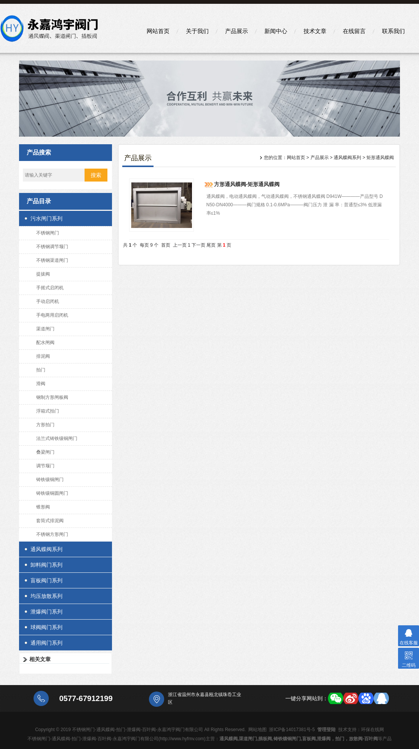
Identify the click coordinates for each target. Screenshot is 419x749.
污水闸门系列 (46, 218)
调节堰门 (45, 466)
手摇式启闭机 (50, 287)
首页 (165, 245)
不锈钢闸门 (47, 233)
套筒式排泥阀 (50, 520)
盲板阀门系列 (46, 580)
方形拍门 (45, 424)
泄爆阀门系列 (46, 612)
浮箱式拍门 (47, 411)
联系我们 (393, 31)
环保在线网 (372, 729)
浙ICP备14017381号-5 (292, 729)
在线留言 (354, 31)
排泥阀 (43, 356)
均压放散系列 (46, 596)
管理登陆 (326, 729)
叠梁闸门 (45, 452)
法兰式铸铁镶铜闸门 (56, 438)
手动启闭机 (47, 301)
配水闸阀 (45, 342)
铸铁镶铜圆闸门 (52, 493)
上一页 (180, 245)
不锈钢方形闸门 (52, 534)
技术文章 (315, 31)
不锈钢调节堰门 (52, 246)
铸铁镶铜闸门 (50, 479)
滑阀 (40, 383)
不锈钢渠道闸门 (52, 260)
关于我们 (197, 31)
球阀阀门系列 (46, 627)
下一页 (198, 245)
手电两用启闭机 (52, 315)
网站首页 (158, 31)
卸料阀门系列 (46, 565)
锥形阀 (43, 507)
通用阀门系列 (46, 643)
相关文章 (40, 659)
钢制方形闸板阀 (52, 397)
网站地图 (257, 729)
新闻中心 (275, 31)
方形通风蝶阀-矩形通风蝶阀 (247, 184)
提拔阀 (43, 274)
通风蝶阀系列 (46, 549)
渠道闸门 (45, 328)
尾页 (211, 245)
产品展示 (236, 31)
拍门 (40, 370)
